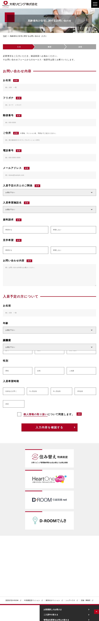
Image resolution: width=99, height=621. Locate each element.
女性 (38, 371)
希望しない (57, 230)
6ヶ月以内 (57, 391)
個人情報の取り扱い (35, 414)
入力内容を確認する (49, 427)
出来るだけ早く (11, 391)
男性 (7, 371)
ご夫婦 (71, 371)
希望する (8, 230)
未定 (7, 404)
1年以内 (80, 391)
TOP (5, 36)
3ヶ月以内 (33, 391)
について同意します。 (45, 414)
